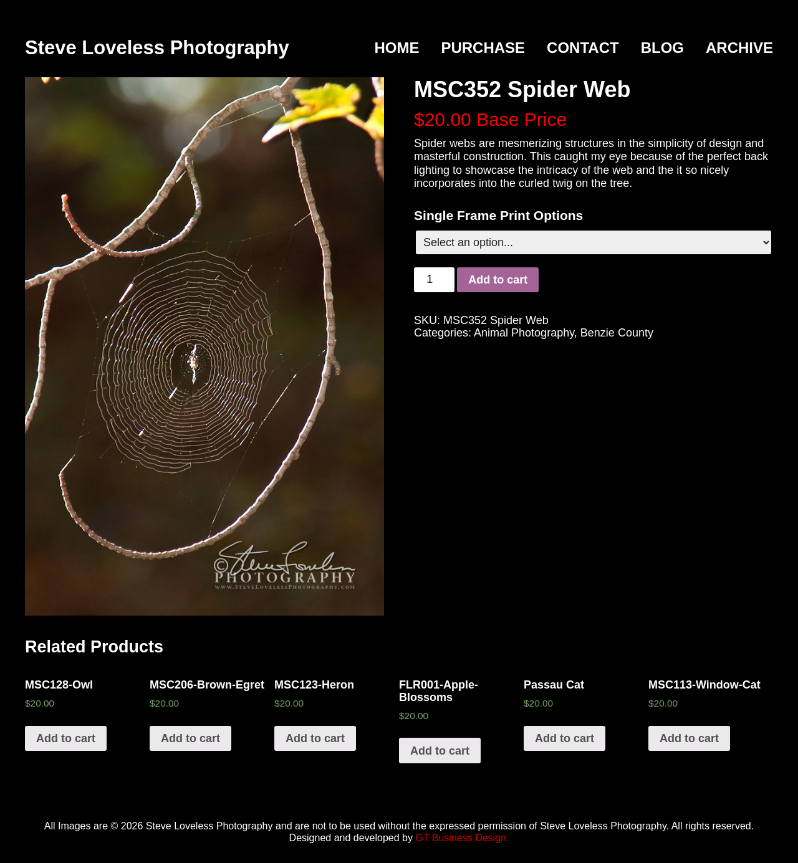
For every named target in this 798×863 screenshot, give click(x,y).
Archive (739, 47)
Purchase (483, 47)
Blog (662, 47)
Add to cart (497, 280)
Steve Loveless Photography (157, 48)
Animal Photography (524, 333)
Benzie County (616, 333)
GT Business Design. (462, 837)
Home (396, 47)
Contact (583, 47)
